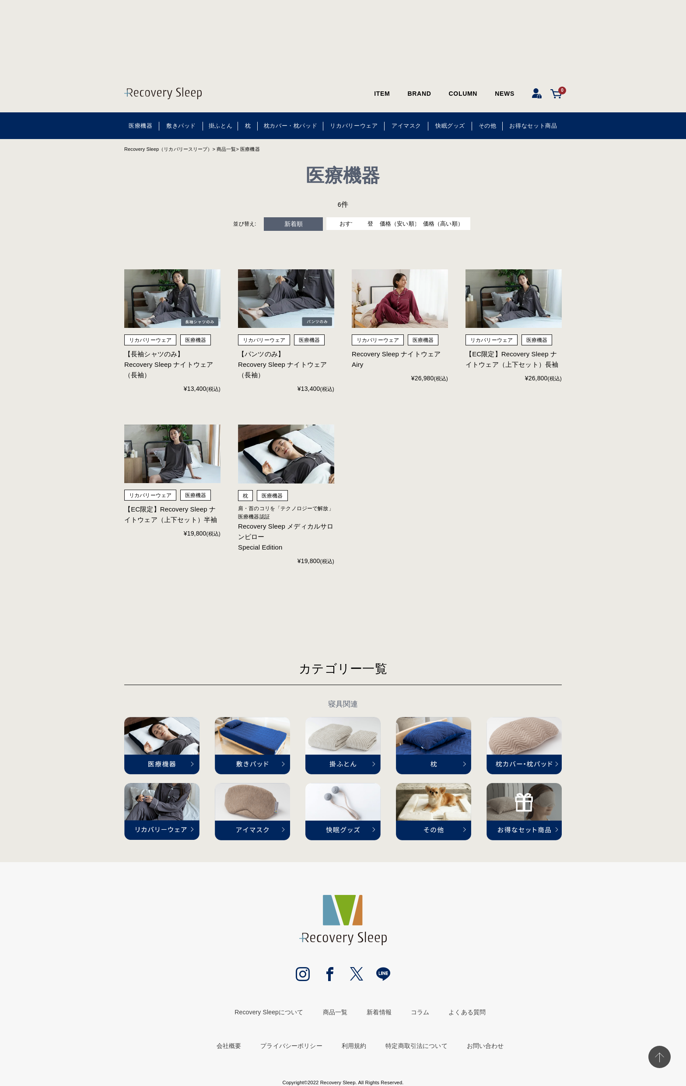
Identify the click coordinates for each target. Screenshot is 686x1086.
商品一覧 (226, 149)
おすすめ (296, 223)
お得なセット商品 (533, 125)
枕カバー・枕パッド (291, 125)
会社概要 (229, 1047)
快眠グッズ (450, 125)
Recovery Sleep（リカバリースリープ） (168, 149)
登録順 (360, 223)
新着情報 (379, 1012)
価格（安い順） (423, 223)
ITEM (382, 93)
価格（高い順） (487, 223)
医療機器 (141, 125)
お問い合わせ (485, 1047)
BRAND (419, 93)
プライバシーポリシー (291, 1047)
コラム (420, 1012)
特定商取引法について (416, 1047)
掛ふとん (221, 125)
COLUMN (463, 93)
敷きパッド (181, 125)
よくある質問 (467, 1012)
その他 (488, 125)
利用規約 (354, 1047)
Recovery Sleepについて (268, 1012)
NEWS (504, 93)
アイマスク (406, 125)
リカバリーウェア (354, 125)
